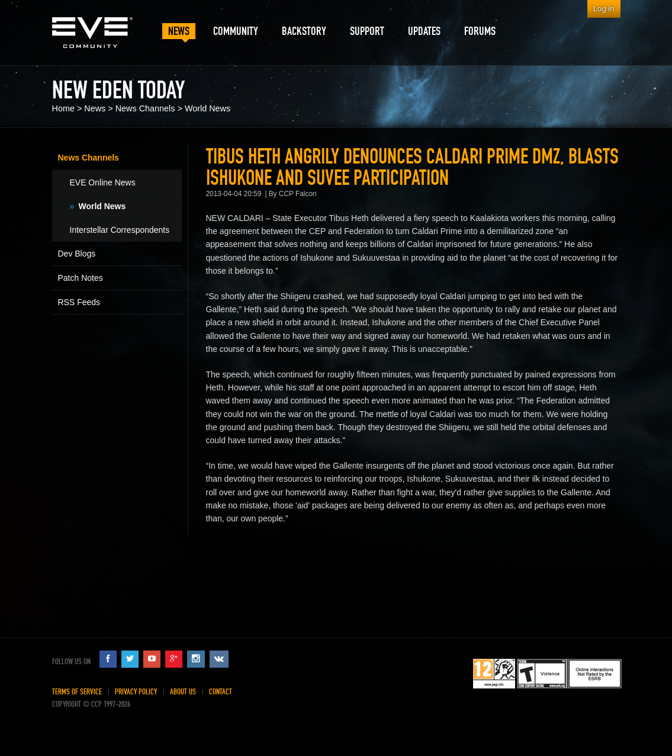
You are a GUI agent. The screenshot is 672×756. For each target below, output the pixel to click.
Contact (220, 692)
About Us (183, 692)
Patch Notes (80, 278)
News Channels (145, 108)
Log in (604, 8)
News (94, 108)
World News (207, 108)
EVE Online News (103, 182)
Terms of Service (77, 692)
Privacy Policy (136, 692)
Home (63, 108)
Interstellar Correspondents (120, 230)
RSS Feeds (79, 302)
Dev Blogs (77, 253)
